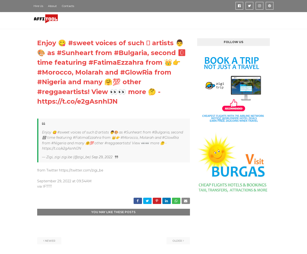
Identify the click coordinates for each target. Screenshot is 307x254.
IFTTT (47, 186)
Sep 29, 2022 (102, 157)
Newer (50, 240)
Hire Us (38, 6)
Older (177, 240)
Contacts (68, 6)
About (52, 6)
